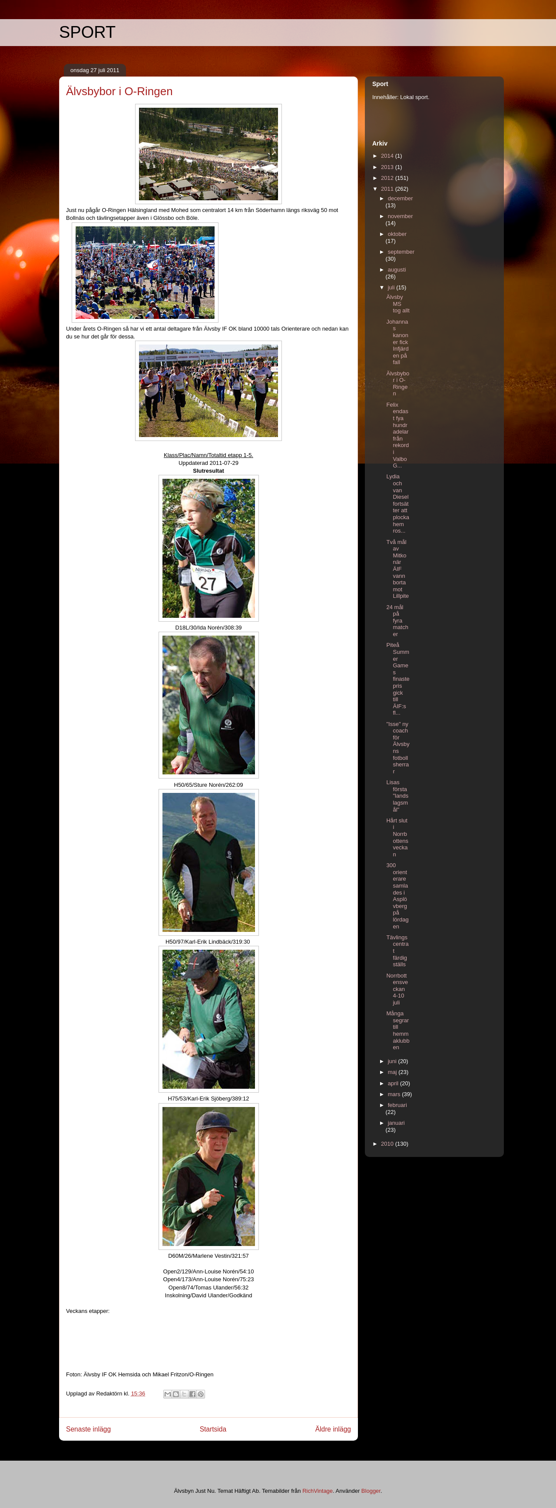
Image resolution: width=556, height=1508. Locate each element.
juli (392, 287)
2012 (388, 178)
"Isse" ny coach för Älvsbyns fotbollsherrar (397, 748)
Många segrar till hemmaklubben (397, 1030)
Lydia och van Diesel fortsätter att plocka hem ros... (397, 503)
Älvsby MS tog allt (397, 304)
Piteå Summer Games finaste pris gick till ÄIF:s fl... (397, 679)
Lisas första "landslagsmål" (397, 795)
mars (395, 1094)
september (401, 252)
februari (397, 1105)
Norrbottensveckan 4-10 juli (397, 989)
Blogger (371, 1491)
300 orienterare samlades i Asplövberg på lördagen (397, 895)
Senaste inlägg (88, 1429)
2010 (388, 1143)
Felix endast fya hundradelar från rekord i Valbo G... (397, 435)
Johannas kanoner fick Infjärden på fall (397, 342)
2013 (388, 167)
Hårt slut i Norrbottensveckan (397, 837)
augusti (397, 269)
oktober (397, 234)
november (400, 216)
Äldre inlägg (333, 1429)
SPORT (87, 32)
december (400, 198)
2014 (388, 155)
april (394, 1083)
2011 (388, 189)
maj (393, 1072)
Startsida (213, 1429)
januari (396, 1123)
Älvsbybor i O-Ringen (397, 383)
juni (393, 1061)
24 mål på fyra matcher (397, 620)
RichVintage (317, 1491)
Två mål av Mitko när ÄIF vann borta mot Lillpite (397, 569)
